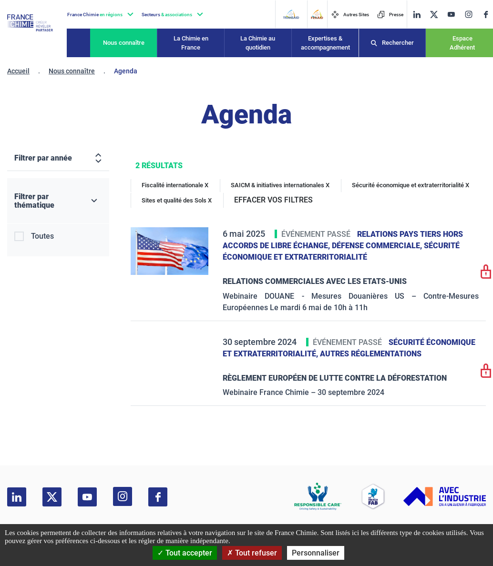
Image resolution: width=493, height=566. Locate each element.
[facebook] (486, 14)
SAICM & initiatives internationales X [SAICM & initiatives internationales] (280, 185)
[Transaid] (291, 14)
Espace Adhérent (462, 43)
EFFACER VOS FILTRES (273, 199)
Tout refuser (252, 552)
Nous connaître (123, 42)
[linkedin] (417, 14)
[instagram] (468, 14)
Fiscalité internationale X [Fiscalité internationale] (175, 185)
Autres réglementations (370, 353)
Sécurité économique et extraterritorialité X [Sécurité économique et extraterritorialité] (410, 185)
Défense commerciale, (378, 245)
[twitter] (434, 14)
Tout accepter (184, 552)
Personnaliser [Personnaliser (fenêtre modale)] (315, 552)
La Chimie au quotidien (257, 43)
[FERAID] (317, 14)
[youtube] (451, 14)
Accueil (18, 71)
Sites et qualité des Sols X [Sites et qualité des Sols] (177, 200)
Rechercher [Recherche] (398, 42)
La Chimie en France (191, 43)
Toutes (42, 236)
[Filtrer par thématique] (58, 201)
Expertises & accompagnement (325, 43)
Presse (390, 14)
